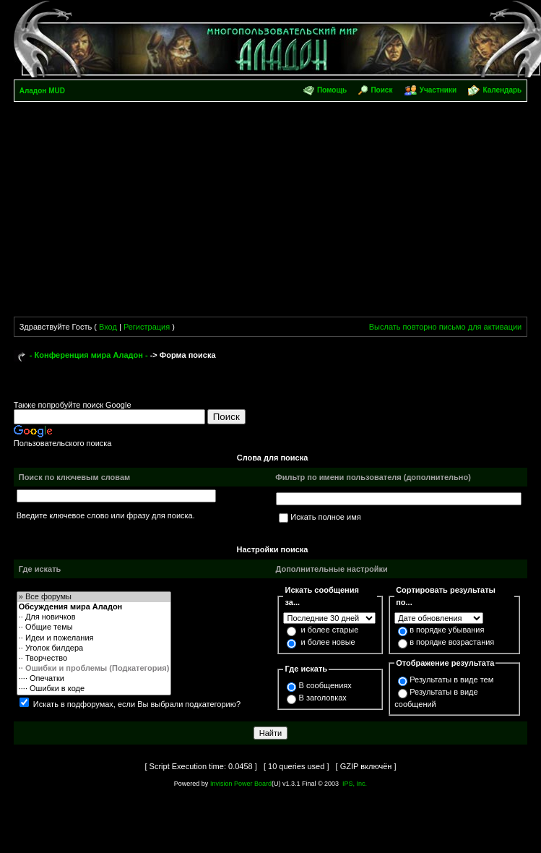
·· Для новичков (94, 617)
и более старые (330, 629)
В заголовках (322, 697)
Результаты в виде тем (451, 679)
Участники (438, 90)
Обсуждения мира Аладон (94, 607)
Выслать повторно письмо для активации (445, 326)
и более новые (328, 642)
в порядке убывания (447, 629)
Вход (108, 326)
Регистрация (147, 326)
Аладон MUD (42, 91)
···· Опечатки (94, 679)
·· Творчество (94, 658)
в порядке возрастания (452, 642)
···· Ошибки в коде (94, 689)
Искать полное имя (325, 517)
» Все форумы (94, 597)
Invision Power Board (241, 783)
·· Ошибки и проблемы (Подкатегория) (94, 669)
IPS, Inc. (354, 783)
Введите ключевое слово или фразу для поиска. (106, 515)
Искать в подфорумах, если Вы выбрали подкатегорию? (137, 704)
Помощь (332, 90)
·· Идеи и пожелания (94, 638)
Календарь (501, 90)
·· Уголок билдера (94, 648)
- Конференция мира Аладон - (89, 355)
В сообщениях (324, 685)
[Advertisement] (135, 211)
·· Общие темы (94, 627)
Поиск (381, 90)
